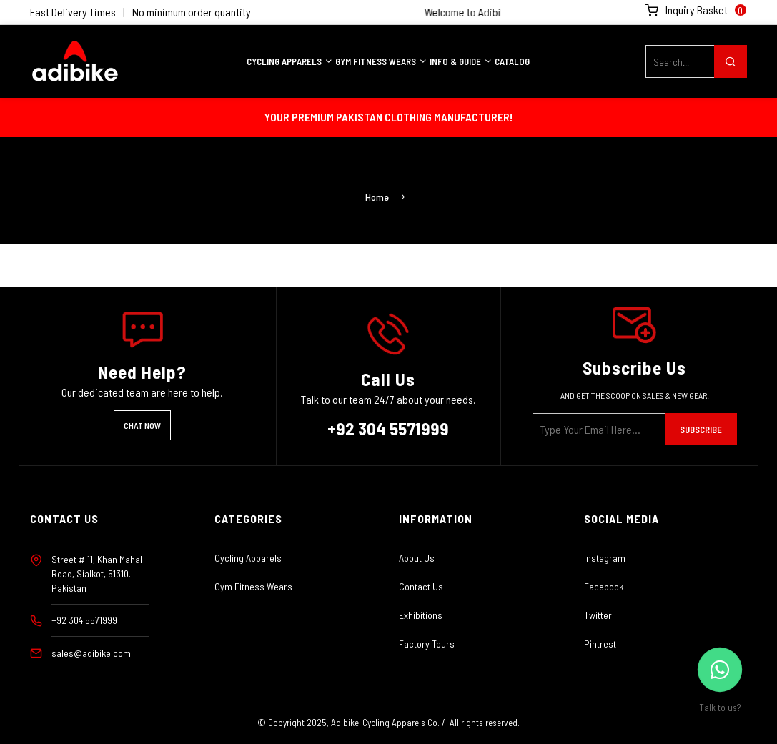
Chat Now (142, 425)
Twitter (598, 615)
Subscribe (701, 429)
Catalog (512, 61)
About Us (417, 558)
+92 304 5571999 (388, 428)
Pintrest (600, 644)
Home (377, 198)
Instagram (604, 558)
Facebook (603, 586)
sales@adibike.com (91, 653)
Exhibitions (420, 615)
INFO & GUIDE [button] (461, 61)
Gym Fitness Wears (253, 586)
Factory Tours (427, 644)
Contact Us (421, 586)
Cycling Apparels (248, 558)
